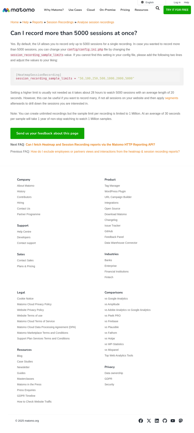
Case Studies (25, 361)
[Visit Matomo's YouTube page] (174, 422)
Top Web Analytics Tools (119, 355)
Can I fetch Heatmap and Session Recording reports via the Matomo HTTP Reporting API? (90, 144)
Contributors (24, 197)
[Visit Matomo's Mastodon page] (182, 422)
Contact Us (23, 208)
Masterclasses (25, 378)
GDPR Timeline (26, 395)
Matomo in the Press (29, 384)
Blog (19, 355)
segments (171, 98)
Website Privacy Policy (30, 309)
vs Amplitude (112, 304)
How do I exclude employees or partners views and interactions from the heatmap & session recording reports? (105, 151)
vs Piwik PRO (113, 315)
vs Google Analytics (116, 298)
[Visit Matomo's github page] (167, 422)
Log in (177, 2)
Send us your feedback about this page (47, 133)
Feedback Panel (114, 236)
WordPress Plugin (115, 191)
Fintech (109, 277)
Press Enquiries (26, 390)
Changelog (111, 219)
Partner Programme (28, 214)
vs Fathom (111, 332)
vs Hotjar (110, 338)
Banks (109, 260)
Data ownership (114, 373)
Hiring (20, 202)
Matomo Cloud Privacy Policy (34, 304)
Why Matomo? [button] (54, 10)
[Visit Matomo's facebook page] (142, 422)
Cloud (91, 10)
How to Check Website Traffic (34, 401)
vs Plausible (112, 327)
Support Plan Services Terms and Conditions (43, 338)
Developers (24, 237)
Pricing (125, 10)
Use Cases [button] (75, 10)
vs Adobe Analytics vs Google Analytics (128, 309)
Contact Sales (25, 260)
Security (109, 384)
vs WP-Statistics (114, 344)
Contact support (26, 242)
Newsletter (23, 367)
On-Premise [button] (108, 10)
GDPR (108, 378)
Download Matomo (116, 214)
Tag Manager (112, 185)
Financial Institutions (117, 271)
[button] (157, 8)
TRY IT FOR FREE (177, 10)
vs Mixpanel (112, 349)
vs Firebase (111, 321)
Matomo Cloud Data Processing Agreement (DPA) (46, 327)
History (21, 191)
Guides (21, 373)
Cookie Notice (25, 298)
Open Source (112, 208)
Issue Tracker (112, 225)
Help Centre (24, 231)
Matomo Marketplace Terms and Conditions (42, 332)
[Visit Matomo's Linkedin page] (159, 422)
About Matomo (25, 185)
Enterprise (111, 265)
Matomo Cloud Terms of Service (36, 321)
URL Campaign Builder (118, 197)
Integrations (111, 202)
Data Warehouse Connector (121, 242)
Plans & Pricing (26, 266)
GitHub (109, 231)
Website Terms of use (29, 315)
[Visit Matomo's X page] (150, 422)
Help (186, 2)
